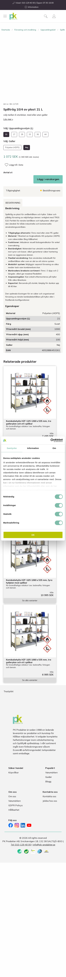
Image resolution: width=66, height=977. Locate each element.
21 (6, 134)
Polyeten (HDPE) (12, 147)
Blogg (48, 781)
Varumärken (51, 772)
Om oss (12, 796)
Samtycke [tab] (12, 448)
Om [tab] (54, 448)
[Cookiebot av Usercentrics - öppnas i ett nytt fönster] (50, 440)
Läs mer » (8, 119)
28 (22, 134)
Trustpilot (8, 691)
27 (14, 134)
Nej (26, 147)
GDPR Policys (15, 805)
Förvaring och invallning (25, 29)
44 (45, 134)
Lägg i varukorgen (48, 179)
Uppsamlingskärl (48, 29)
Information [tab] (33, 448)
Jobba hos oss (50, 800)
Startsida (5, 29)
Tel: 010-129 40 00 (21, 844)
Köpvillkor (13, 772)
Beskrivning (12, 202)
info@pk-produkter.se (44, 844)
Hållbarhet (13, 809)
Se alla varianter (29, 600)
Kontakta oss (49, 796)
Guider (48, 777)
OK (33, 535)
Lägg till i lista (16, 164)
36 (37, 134)
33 (30, 134)
